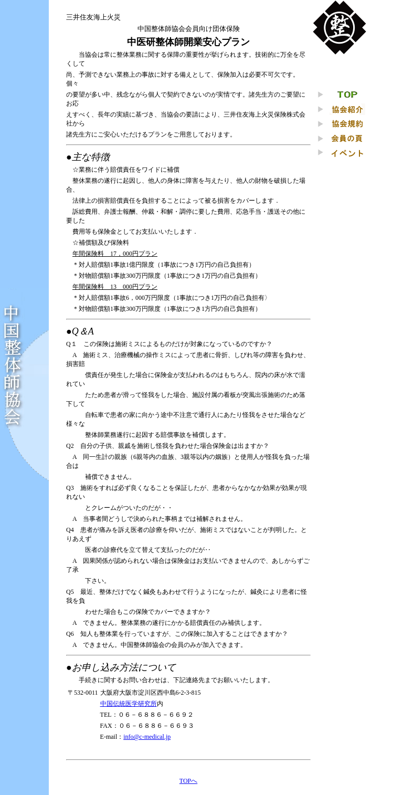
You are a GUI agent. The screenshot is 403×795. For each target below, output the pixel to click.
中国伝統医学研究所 (128, 703)
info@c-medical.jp (147, 736)
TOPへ (188, 780)
